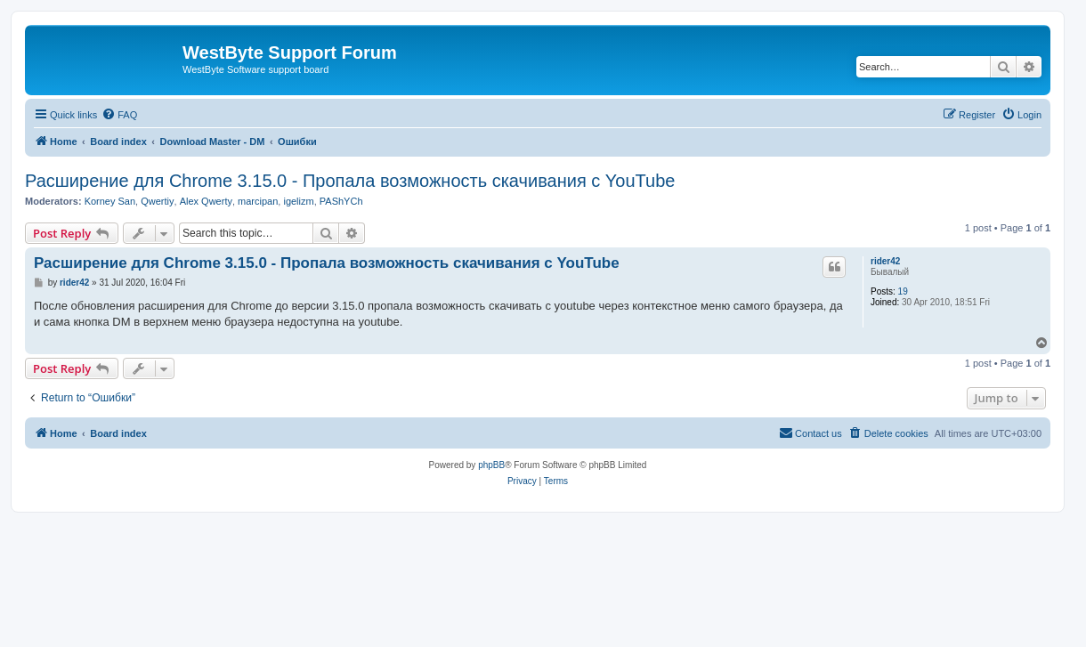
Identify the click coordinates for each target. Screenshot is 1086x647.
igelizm (298, 201)
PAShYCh (341, 201)
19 (903, 291)
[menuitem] (119, 114)
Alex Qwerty (206, 201)
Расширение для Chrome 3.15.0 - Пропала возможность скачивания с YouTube (350, 180)
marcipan (258, 201)
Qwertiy (157, 201)
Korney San (110, 201)
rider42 (885, 261)
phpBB (491, 465)
